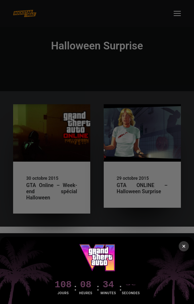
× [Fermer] (184, 246)
